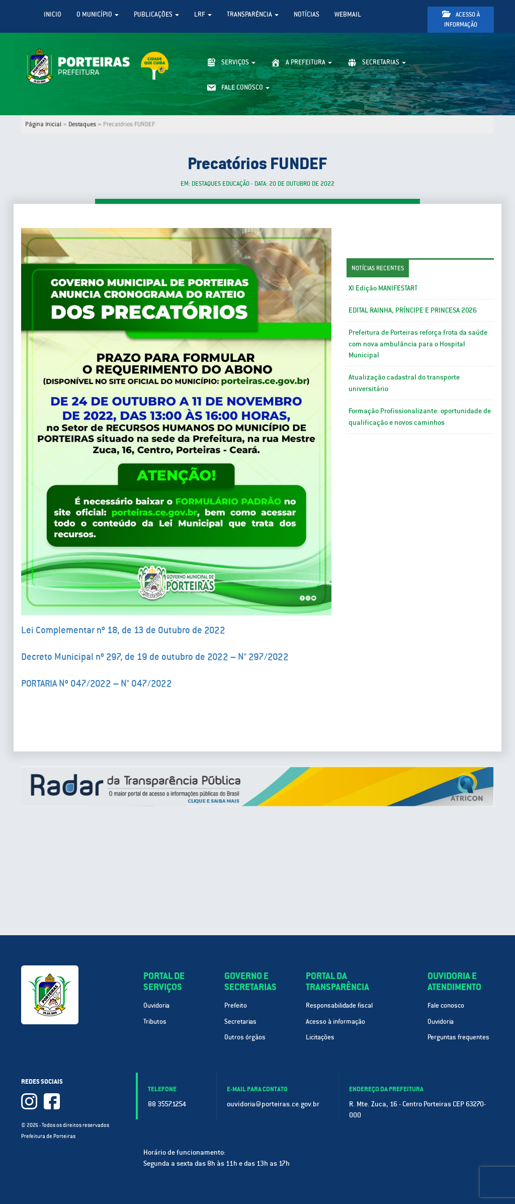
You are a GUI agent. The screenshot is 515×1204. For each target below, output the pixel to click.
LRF (203, 14)
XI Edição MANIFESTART (383, 287)
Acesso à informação (461, 19)
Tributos (154, 1021)
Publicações (156, 14)
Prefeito (235, 1005)
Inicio (52, 14)
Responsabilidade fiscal (339, 1005)
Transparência (253, 14)
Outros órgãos (245, 1037)
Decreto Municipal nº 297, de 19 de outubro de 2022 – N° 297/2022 (155, 656)
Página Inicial (43, 124)
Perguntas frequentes (458, 1037)
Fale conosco (445, 1005)
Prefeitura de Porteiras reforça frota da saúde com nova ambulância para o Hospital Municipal (418, 344)
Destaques (82, 124)
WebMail (347, 14)
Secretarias (240, 1021)
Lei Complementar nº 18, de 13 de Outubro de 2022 (123, 630)
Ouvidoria (156, 1005)
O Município (97, 14)
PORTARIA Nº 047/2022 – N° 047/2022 (96, 683)
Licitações (320, 1037)
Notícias (306, 14)
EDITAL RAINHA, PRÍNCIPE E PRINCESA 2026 (413, 310)
